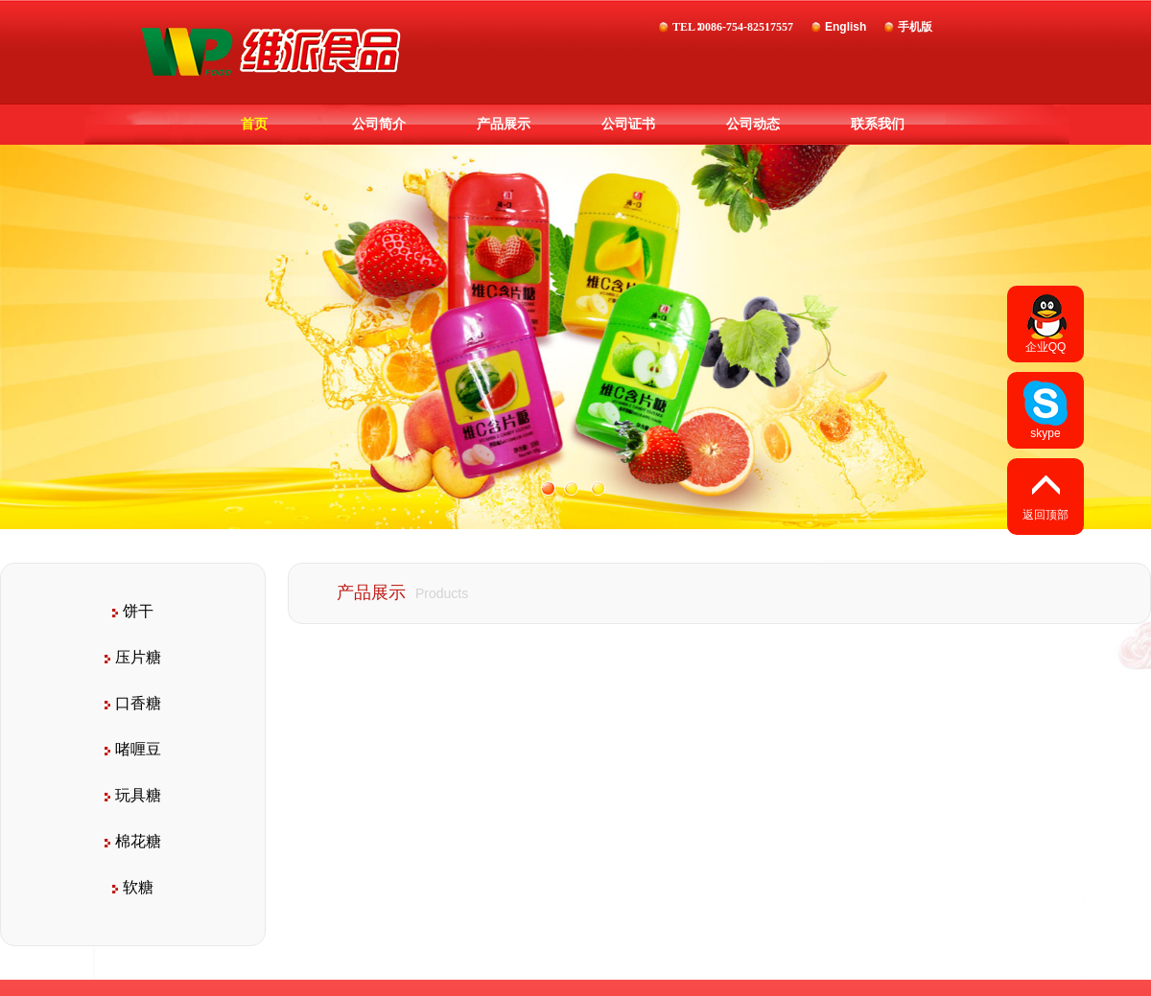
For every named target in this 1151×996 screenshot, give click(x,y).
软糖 (132, 887)
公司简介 (379, 124)
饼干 (132, 611)
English (845, 27)
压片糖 (132, 657)
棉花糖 (132, 841)
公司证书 (628, 124)
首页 (254, 124)
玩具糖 (132, 795)
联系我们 (877, 124)
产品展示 (503, 124)
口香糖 (132, 703)
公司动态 (753, 124)
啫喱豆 (132, 749)
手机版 (915, 27)
